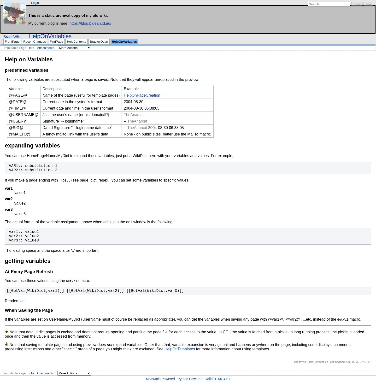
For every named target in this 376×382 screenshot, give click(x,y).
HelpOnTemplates (179, 349)
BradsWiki (12, 37)
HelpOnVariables (50, 36)
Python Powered (190, 379)
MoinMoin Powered (160, 379)
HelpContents (76, 41)
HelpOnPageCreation (142, 95)
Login (35, 3)
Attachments (45, 48)
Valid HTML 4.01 (217, 379)
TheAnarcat (134, 115)
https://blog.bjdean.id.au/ (90, 23)
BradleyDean (99, 41)
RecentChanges (34, 41)
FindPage (56, 41)
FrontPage (12, 41)
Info (31, 48)
